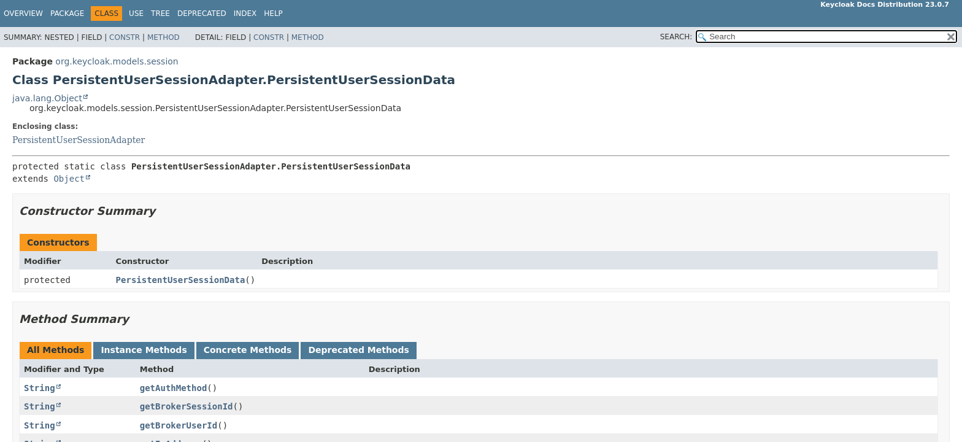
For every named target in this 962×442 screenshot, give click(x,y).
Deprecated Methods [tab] (358, 350)
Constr (124, 37)
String (39, 388)
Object (69, 179)
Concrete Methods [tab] (248, 350)
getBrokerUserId (178, 425)
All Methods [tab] (55, 350)
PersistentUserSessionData (180, 280)
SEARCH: (676, 37)
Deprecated (201, 13)
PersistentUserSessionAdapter (78, 140)
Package (67, 13)
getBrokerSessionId (186, 406)
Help (273, 13)
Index (245, 13)
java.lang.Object (47, 98)
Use (136, 13)
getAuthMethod (173, 388)
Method (163, 37)
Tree (160, 13)
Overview (23, 13)
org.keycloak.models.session (116, 61)
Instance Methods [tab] (144, 350)
